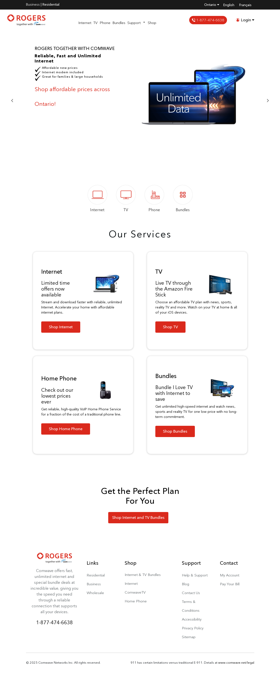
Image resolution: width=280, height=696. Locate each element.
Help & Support (195, 575)
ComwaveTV (135, 592)
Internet (84, 22)
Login (245, 20)
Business (33, 4)
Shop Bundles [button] (175, 431)
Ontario (211, 4)
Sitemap (189, 637)
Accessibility (191, 619)
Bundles (118, 22)
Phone (105, 22)
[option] (140, 101)
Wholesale (95, 592)
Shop (152, 22)
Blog (185, 584)
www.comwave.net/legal (236, 662)
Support (136, 22)
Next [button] (268, 101)
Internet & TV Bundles (143, 574)
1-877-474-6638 (208, 20)
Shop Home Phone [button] (65, 428)
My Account (229, 575)
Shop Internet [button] (61, 327)
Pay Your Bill (230, 584)
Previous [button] (12, 101)
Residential (50, 4)
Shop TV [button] (170, 327)
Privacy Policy (192, 628)
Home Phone (136, 601)
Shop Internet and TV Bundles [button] (138, 517)
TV (95, 22)
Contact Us (191, 592)
